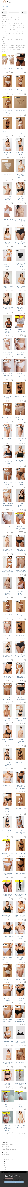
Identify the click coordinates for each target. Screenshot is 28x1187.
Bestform (12, 17)
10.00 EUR (8, 1087)
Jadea (3, 19)
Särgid (3, 47)
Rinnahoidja (10, 47)
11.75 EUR (20, 73)
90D (10, 31)
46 (19, 33)
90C (14, 29)
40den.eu (6, 1163)
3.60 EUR (8, 898)
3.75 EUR (21, 898)
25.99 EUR (20, 837)
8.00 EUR (21, 335)
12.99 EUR (20, 157)
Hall (12, 39)
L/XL (10, 25)
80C (6, 29)
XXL (2, 27)
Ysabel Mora (16, 19)
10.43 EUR (20, 554)
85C (10, 29)
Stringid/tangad (20, 46)
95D (14, 31)
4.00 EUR (8, 72)
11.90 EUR (8, 575)
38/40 (8, 35)
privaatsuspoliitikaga (9, 1178)
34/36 (3, 35)
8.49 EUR (8, 791)
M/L (6, 25)
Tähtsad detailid (5, 1154)
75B (11, 27)
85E (22, 31)
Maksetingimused (5, 1146)
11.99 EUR (20, 380)
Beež (16, 39)
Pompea (8, 19)
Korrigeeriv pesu (17, 49)
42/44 (13, 35)
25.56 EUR (20, 180)
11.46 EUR (8, 681)
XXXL (6, 27)
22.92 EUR (8, 723)
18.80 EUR (8, 814)
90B (22, 27)
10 (21, 23)
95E (6, 33)
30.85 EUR (20, 510)
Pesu (2, 6)
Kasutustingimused (6, 1148)
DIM (17, 17)
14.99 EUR (20, 225)
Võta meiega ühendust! (7, 1159)
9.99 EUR (8, 837)
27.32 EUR (20, 313)
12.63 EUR (8, 269)
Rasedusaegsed (6, 49)
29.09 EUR (8, 746)
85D (6, 31)
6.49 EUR (21, 357)
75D (22, 29)
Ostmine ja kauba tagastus (7, 1144)
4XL (10, 33)
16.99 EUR (8, 225)
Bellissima (4, 17)
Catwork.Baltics (7, 1167)
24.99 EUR (8, 466)
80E (18, 31)
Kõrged (12, 46)
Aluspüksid (4, 46)
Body (3, 51)
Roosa (21, 39)
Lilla (2, 41)
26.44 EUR (8, 290)
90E (2, 33)
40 (22, 33)
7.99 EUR (8, 94)
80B (14, 27)
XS (14, 25)
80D (2, 31)
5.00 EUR (8, 1109)
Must (3, 39)
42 (13, 33)
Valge (7, 39)
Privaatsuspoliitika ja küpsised (8, 1149)
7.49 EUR (8, 962)
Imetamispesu (19, 47)
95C (18, 29)
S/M (2, 25)
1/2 (2, 23)
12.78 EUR (8, 510)
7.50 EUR (8, 856)
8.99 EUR (21, 94)
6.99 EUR (8, 380)
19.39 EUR (20, 791)
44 (16, 33)
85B (18, 27)
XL (24, 25)
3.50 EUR (21, 1087)
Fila (21, 17)
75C (2, 29)
